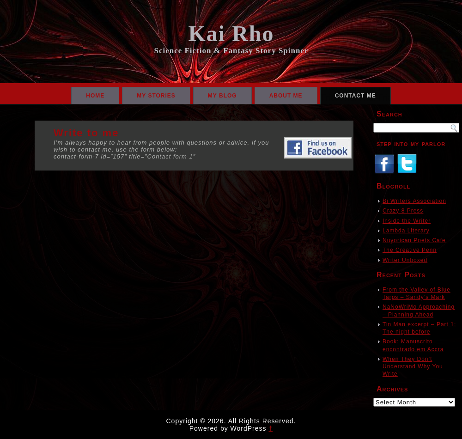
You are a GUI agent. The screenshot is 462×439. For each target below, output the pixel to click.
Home (95, 95)
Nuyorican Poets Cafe (414, 240)
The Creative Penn (410, 250)
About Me (286, 95)
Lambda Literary (406, 230)
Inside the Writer (407, 221)
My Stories (156, 95)
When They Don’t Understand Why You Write (413, 367)
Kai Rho (231, 33)
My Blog (222, 95)
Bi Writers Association (414, 201)
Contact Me (355, 95)
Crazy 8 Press (403, 210)
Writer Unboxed (405, 260)
